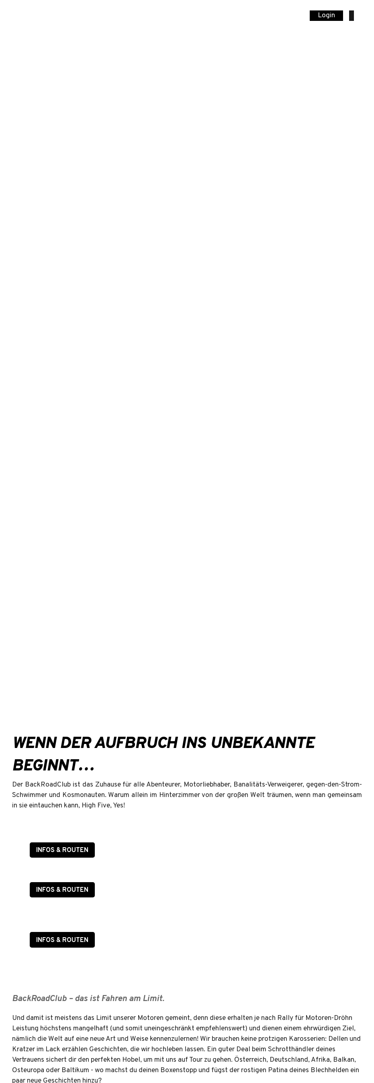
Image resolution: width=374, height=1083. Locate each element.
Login (326, 15)
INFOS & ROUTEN (62, 850)
